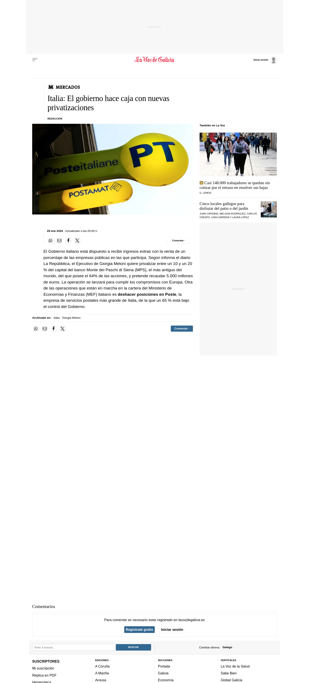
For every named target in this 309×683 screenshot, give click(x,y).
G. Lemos (205, 192)
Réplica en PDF (44, 675)
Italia (57, 317)
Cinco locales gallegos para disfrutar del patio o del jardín (224, 206)
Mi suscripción (43, 668)
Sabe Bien (229, 673)
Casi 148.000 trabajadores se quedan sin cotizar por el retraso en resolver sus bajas (235, 185)
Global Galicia (231, 680)
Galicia (163, 673)
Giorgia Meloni (71, 317)
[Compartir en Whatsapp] (50, 240)
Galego (227, 647)
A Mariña (102, 673)
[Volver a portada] (154, 59)
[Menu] (35, 59)
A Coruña (102, 666)
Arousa (100, 680)
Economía (166, 680)
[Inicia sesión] (265, 59)
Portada (164, 666)
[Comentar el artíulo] (178, 241)
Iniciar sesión (172, 629)
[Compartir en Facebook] (68, 240)
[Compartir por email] (59, 240)
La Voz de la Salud (235, 666)
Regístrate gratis (139, 629)
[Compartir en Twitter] (77, 240)
